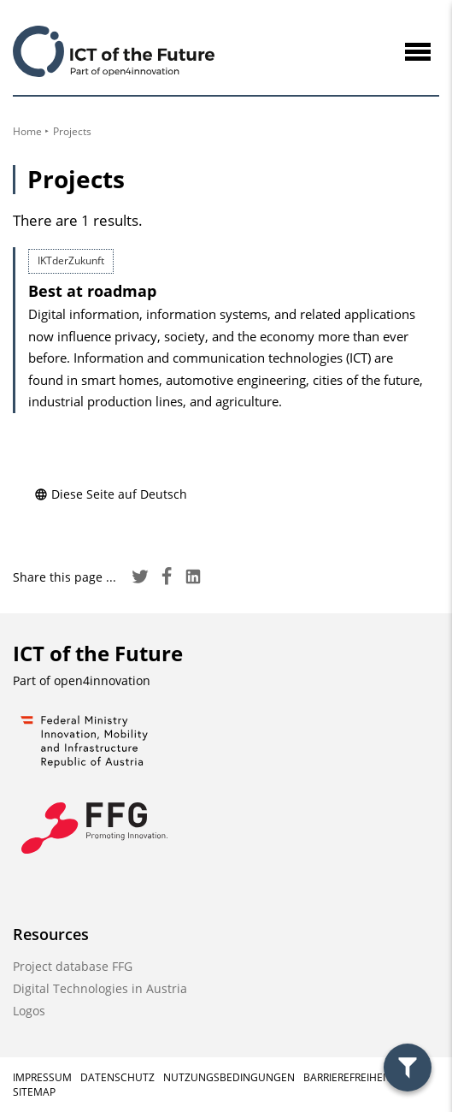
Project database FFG (72, 966)
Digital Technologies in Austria (100, 988)
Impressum (42, 1077)
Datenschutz (117, 1077)
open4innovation (102, 680)
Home (27, 131)
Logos (29, 1011)
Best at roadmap (92, 291)
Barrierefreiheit (347, 1077)
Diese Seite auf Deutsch (110, 494)
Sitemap (34, 1092)
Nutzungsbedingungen (229, 1077)
